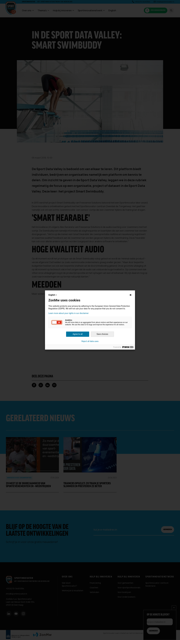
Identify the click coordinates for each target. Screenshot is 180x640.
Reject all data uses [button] (90, 341)
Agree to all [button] (78, 334)
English (53, 295)
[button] (57, 322)
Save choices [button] (102, 334)
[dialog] (90, 320)
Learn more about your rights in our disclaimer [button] (68, 313)
